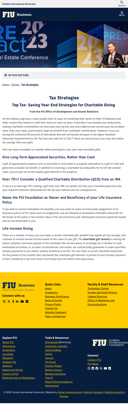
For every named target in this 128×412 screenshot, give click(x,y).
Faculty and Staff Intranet (102, 292)
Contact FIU (94, 359)
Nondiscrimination (55, 373)
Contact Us (51, 308)
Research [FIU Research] (7, 358)
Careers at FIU (10, 373)
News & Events (53, 300)
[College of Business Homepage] (17, 14)
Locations (7, 354)
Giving (15, 84)
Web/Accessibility (114, 392)
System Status (53, 365)
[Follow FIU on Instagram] (89, 368)
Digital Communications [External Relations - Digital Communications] (70, 392)
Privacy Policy (53, 304)
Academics (51, 292)
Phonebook (51, 342)
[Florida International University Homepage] (19, 4)
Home (5, 84)
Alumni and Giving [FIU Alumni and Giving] (12, 369)
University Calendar (56, 346)
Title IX (49, 377)
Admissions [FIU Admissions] (8, 346)
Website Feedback (55, 312)
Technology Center (98, 288)
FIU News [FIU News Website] (93, 363)
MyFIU (48, 354)
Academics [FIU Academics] (8, 350)
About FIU (8, 342)
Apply (48, 288)
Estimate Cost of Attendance (18, 377)
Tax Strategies (30, 84)
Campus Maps (53, 350)
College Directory (97, 296)
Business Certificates (57, 296)
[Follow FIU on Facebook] (97, 368)
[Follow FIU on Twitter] (102, 368)
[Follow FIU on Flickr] (110, 368)
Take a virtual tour (55, 316)
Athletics (7, 365)
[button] (122, 14)
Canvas (49, 358)
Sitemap (64, 396)
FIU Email (50, 362)
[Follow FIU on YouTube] (106, 368)
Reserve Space (53, 369)
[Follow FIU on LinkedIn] (93, 368)
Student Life (9, 362)
